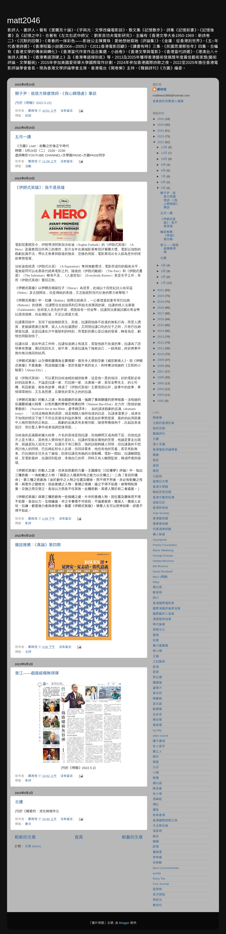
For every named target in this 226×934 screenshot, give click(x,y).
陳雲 (156, 762)
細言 (156, 836)
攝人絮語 (159, 534)
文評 (28, 651)
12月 (164, 147)
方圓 (156, 439)
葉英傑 (157, 725)
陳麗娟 (157, 698)
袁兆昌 (157, 703)
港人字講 (159, 444)
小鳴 (156, 772)
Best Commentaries (166, 868)
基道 (156, 635)
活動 (28, 166)
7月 (163, 176)
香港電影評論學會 (165, 449)
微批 (156, 460)
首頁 (79, 837)
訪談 (28, 115)
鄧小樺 (157, 651)
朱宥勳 (157, 862)
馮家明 (157, 831)
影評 (28, 523)
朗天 (156, 756)
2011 (161, 348)
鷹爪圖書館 (160, 645)
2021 (161, 290)
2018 (161, 307)
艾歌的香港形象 (163, 423)
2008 (161, 365)
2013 (161, 336)
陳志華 (157, 719)
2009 (161, 359)
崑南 (156, 672)
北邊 (19, 802)
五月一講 (23, 137)
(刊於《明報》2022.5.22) (33, 103)
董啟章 (157, 852)
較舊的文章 (132, 837)
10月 (164, 159)
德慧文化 (159, 629)
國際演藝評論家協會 (167, 608)
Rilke (156, 582)
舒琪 (156, 846)
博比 (156, 804)
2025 (161, 124)
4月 (163, 265)
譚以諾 (157, 783)
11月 (164, 153)
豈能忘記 (159, 502)
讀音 (156, 809)
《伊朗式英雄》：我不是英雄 (40, 187)
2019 (161, 301)
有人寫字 (159, 746)
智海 (156, 667)
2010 (161, 354)
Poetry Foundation (165, 545)
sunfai (157, 873)
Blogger (124, 922)
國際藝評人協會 (163, 613)
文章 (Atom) (33, 846)
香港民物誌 (160, 507)
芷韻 (156, 656)
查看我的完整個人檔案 (168, 101)
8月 (163, 170)
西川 (156, 598)
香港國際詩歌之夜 (165, 820)
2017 (161, 313)
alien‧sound (160, 735)
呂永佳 (157, 714)
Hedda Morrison (163, 561)
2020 (161, 296)
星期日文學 (160, 481)
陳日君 (157, 587)
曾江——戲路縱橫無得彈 (37, 673)
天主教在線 (160, 825)
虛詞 (156, 465)
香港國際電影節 (163, 603)
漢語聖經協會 (162, 619)
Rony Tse (159, 878)
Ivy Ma (157, 730)
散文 (28, 824)
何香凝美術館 (162, 529)
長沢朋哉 (159, 894)
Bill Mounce (160, 566)
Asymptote (160, 539)
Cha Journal (161, 884)
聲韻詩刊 (159, 433)
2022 (161, 142)
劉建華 (157, 709)
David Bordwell (163, 571)
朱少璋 (157, 794)
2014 (161, 330)
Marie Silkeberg (163, 550)
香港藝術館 (160, 518)
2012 (161, 342)
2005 (161, 383)
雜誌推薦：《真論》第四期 (38, 545)
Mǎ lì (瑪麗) (160, 576)
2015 (161, 325)
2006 (161, 377)
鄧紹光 (157, 899)
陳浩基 (157, 788)
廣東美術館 (160, 523)
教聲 (156, 778)
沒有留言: (67, 110)
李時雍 (157, 857)
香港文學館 (160, 486)
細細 (156, 841)
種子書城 (159, 741)
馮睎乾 (157, 799)
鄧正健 (157, 677)
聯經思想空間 (162, 492)
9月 (163, 164)
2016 (161, 319)
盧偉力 (157, 688)
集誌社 (157, 905)
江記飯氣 (159, 661)
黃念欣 (157, 693)
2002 (161, 400)
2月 (163, 277)
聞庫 (156, 455)
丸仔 (156, 767)
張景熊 (157, 889)
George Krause (163, 555)
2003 (161, 394)
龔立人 (157, 751)
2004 (161, 389)
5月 (163, 188)
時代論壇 (159, 624)
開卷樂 (157, 417)
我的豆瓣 (159, 428)
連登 (156, 471)
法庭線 (157, 476)
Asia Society (161, 513)
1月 (163, 282)
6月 (163, 182)
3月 (163, 271)
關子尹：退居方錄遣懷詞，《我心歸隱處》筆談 (55, 93)
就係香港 (159, 815)
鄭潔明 (157, 592)
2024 (161, 130)
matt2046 (23, 20)
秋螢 (156, 640)
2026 (161, 119)
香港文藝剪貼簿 (163, 497)
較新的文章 (25, 837)
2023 (161, 136)
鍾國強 (157, 682)
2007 (161, 371)
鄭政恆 (161, 89)
